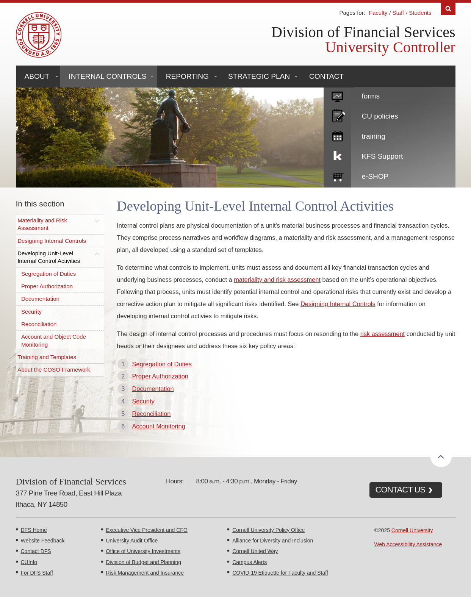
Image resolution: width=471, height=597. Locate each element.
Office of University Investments (143, 551)
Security (31, 311)
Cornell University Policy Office (268, 530)
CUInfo (29, 562)
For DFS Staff (37, 573)
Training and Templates (46, 357)
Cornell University (412, 530)
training (373, 136)
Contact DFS (36, 551)
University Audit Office (132, 541)
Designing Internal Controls (51, 241)
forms (370, 96)
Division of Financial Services (363, 32)
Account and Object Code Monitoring (53, 340)
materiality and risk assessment (277, 279)
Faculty (378, 12)
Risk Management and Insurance (145, 573)
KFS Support (382, 156)
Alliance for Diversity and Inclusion (272, 541)
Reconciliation (38, 324)
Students (420, 12)
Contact (326, 76)
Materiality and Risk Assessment (42, 224)
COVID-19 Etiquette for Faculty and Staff (280, 573)
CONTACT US (401, 489)
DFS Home (34, 530)
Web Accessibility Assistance (408, 544)
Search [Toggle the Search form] (448, 9)
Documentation (40, 298)
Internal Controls (107, 76)
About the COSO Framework (53, 369)
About (37, 76)
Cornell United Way (255, 551)
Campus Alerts (249, 562)
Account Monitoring (158, 426)
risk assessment (382, 333)
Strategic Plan (259, 76)
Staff (398, 12)
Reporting (187, 76)
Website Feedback (43, 541)
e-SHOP (374, 176)
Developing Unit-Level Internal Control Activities (48, 257)
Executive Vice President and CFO (147, 530)
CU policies (379, 116)
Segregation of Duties (48, 273)
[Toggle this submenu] (97, 220)
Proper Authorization (47, 286)
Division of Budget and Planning (143, 562)
